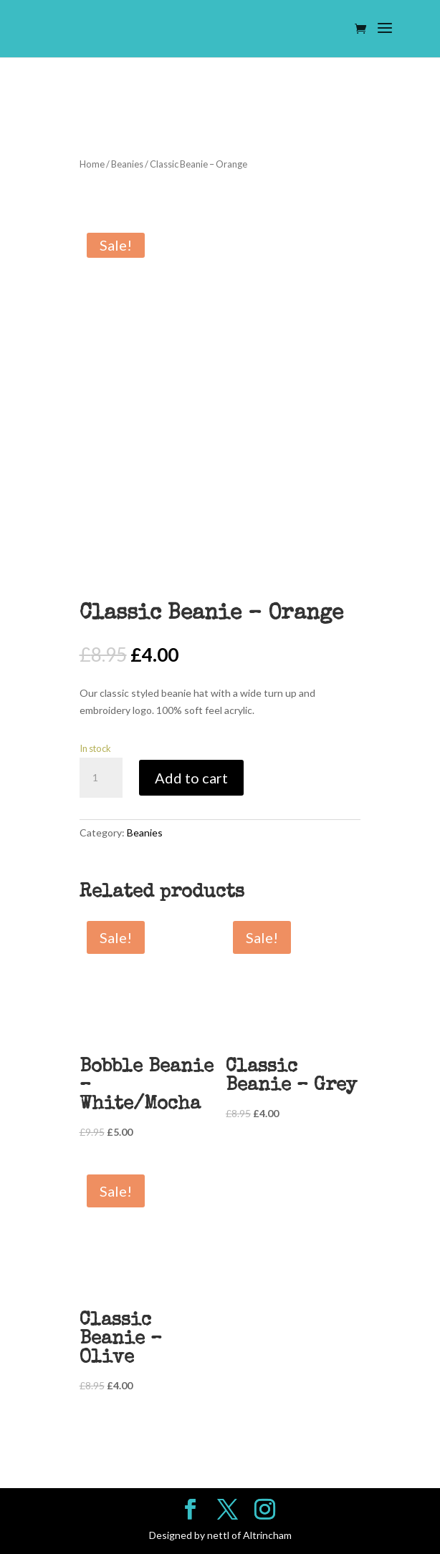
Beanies (127, 164)
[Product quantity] (101, 778)
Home (92, 164)
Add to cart (191, 777)
